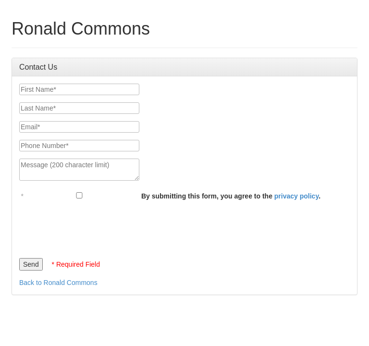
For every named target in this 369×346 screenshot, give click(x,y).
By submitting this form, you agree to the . (230, 196)
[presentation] (92, 227)
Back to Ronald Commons (58, 282)
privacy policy (296, 196)
